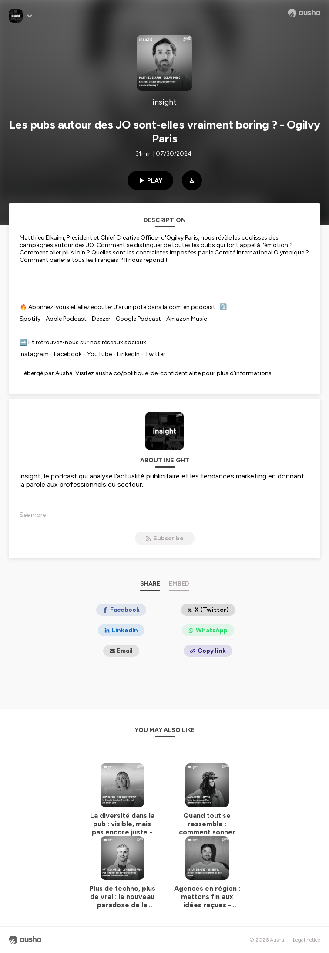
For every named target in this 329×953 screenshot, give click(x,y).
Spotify (30, 318)
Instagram (34, 354)
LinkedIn (128, 354)
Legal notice (306, 940)
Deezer (101, 318)
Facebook (68, 354)
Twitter (155, 354)
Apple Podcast (66, 318)
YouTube (99, 354)
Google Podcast (138, 318)
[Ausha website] (304, 13)
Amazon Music (186, 318)
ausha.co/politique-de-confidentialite (148, 373)
